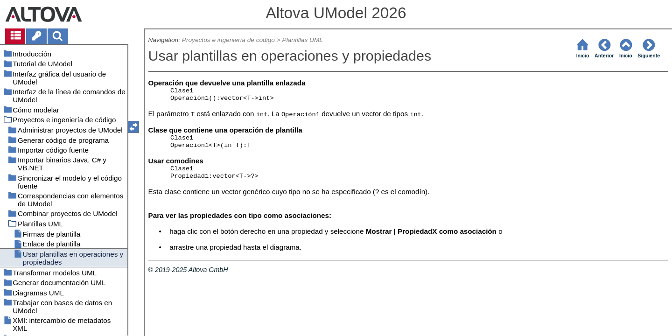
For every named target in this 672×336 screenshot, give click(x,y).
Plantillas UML (302, 39)
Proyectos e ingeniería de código (228, 39)
